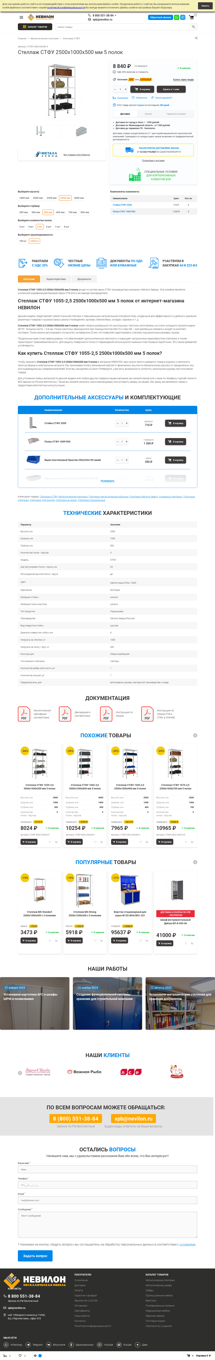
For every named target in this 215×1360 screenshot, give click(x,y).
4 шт (30, 226)
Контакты (80, 1321)
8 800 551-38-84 (103, 15)
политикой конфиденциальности (66, 7)
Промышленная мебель (159, 1295)
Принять (205, 5)
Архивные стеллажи (170, 496)
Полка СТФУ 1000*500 (124, 211)
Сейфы (149, 1290)
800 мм (85, 212)
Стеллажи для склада (42, 500)
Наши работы (82, 1316)
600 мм (60, 212)
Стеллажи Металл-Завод (143, 496)
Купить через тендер (183, 79)
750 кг (22, 241)
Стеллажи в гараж (66, 500)
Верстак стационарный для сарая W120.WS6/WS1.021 (130, 913)
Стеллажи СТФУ (48, 496)
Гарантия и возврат (85, 1295)
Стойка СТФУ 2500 (122, 204)
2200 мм (52, 197)
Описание (29, 279)
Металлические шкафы (159, 1285)
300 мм (23, 212)
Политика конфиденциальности (92, 1326)
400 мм (36, 212)
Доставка (80, 1285)
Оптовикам (80, 1305)
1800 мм (24, 197)
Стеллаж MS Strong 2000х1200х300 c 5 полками (85, 913)
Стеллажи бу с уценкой (159, 1326)
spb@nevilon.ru (102, 19)
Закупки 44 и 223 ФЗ (85, 1300)
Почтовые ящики (155, 1321)
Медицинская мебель (158, 1311)
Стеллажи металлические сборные (108, 496)
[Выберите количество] (122, 423)
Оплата (78, 1290)
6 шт (48, 226)
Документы (84, 279)
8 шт (66, 226)
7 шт (57, 226)
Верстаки (151, 1300)
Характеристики (56, 279)
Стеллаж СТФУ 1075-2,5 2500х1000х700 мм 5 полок (175, 786)
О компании (81, 1280)
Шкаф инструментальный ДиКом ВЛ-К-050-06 (175, 921)
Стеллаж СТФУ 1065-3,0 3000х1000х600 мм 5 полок (85, 786)
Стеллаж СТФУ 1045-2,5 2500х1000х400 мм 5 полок (130, 786)
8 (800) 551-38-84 (75, 1118)
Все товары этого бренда (77, 154)
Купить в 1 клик (171, 89)
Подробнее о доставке (153, 160)
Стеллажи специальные (91, 500)
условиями (188, 1244)
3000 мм (79, 197)
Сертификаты (82, 1311)
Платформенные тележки (160, 1305)
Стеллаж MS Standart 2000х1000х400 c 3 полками (39, 913)
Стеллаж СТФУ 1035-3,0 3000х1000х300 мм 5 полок (39, 786)
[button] (195, 735)
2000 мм (38, 197)
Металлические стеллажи (73, 496)
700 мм (72, 212)
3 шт (22, 226)
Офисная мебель (155, 1316)
